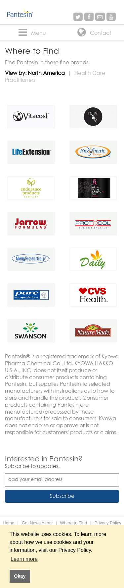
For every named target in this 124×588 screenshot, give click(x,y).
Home (8, 522)
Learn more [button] (24, 559)
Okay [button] (19, 576)
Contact (93, 32)
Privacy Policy (108, 522)
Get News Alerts (37, 522)
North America (46, 73)
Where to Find (73, 522)
